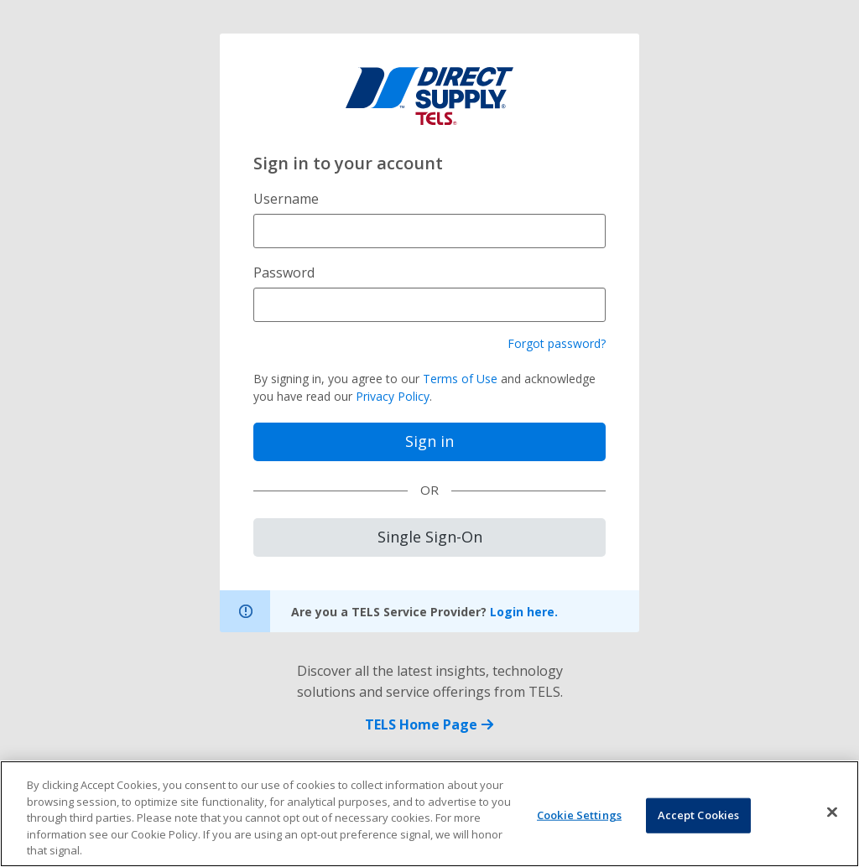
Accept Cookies (699, 817)
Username (286, 198)
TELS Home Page (429, 724)
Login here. (524, 612)
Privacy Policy (393, 396)
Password (284, 272)
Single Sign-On (429, 537)
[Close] (832, 814)
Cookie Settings (579, 817)
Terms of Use (460, 379)
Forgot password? (557, 343)
